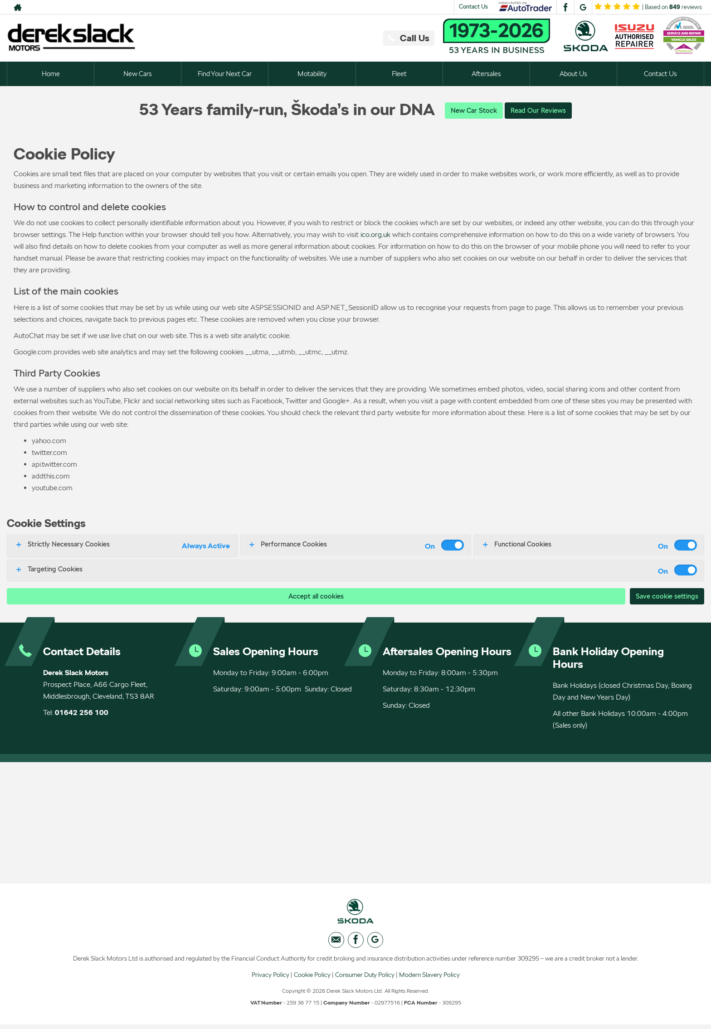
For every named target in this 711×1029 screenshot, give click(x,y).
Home (50, 73)
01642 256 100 (81, 713)
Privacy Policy (270, 978)
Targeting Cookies (55, 569)
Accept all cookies (314, 596)
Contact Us (473, 6)
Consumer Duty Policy (364, 978)
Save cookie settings (665, 596)
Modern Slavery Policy (429, 978)
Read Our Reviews (539, 110)
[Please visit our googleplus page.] (583, 7)
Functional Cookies (522, 545)
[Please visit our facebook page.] (565, 7)
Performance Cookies (294, 545)
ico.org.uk (375, 235)
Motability (312, 73)
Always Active (206, 546)
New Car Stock (472, 110)
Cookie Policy (312, 978)
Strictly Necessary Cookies (69, 545)
